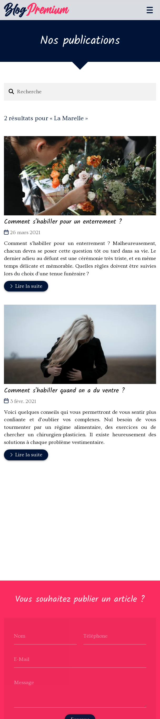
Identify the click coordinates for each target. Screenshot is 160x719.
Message (24, 682)
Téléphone (95, 636)
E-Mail (21, 659)
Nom (19, 636)
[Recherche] (84, 92)
